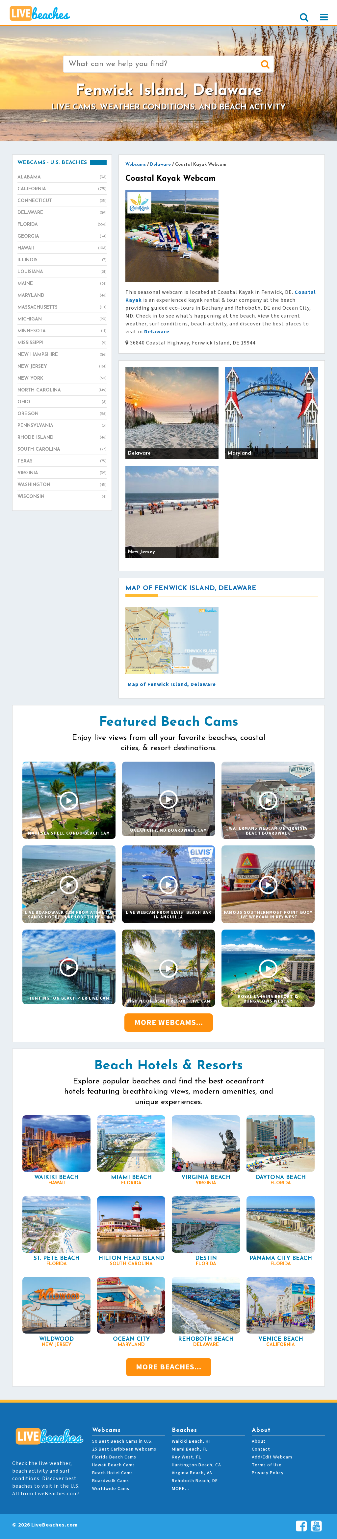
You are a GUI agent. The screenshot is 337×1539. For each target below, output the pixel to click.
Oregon (62, 414)
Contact (261, 1449)
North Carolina (62, 390)
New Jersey (62, 366)
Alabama (62, 177)
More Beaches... (168, 1367)
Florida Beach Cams (114, 1457)
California (62, 189)
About (259, 1441)
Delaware (62, 213)
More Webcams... (168, 1022)
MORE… (181, 1488)
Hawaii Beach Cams (113, 1465)
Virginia (62, 473)
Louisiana (62, 272)
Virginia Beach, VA (192, 1473)
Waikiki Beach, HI (191, 1441)
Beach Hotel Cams (112, 1473)
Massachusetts (62, 307)
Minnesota (62, 331)
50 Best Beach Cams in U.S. (122, 1441)
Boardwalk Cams (110, 1481)
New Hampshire (62, 355)
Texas (62, 461)
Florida (62, 224)
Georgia (62, 236)
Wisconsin (62, 497)
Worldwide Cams (110, 1488)
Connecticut (62, 201)
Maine (62, 284)
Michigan (62, 319)
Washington (62, 485)
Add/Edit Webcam (272, 1457)
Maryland (62, 295)
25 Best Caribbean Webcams (124, 1449)
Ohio (62, 402)
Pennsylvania (62, 426)
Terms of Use (267, 1465)
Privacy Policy (268, 1473)
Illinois (62, 260)
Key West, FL (186, 1457)
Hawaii (62, 248)
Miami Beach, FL (190, 1449)
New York (62, 378)
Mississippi (62, 343)
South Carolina (62, 449)
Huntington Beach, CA (196, 1465)
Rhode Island (62, 437)
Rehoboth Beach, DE (195, 1481)
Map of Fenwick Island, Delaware (172, 684)
